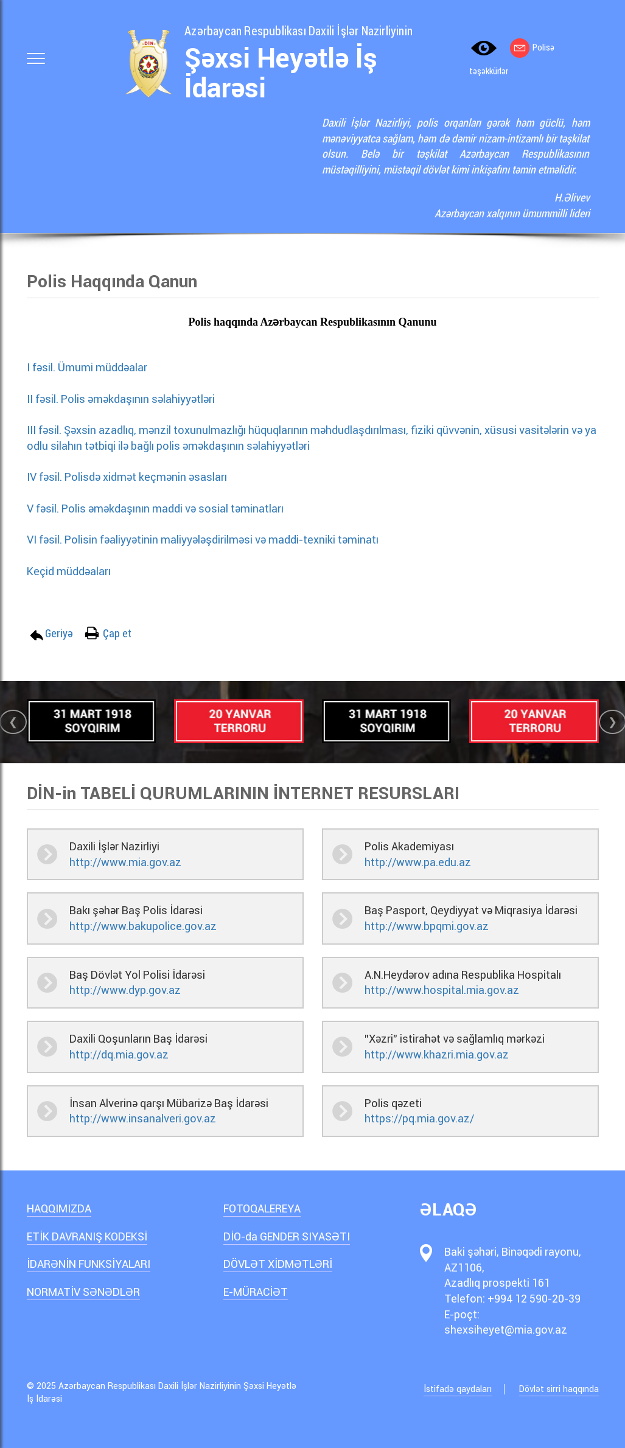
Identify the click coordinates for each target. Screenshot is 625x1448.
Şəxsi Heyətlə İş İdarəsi (280, 73)
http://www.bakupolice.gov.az (143, 926)
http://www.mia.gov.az (125, 862)
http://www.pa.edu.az (418, 862)
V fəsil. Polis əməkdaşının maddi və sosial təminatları (160, 508)
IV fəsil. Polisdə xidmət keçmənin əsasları (131, 476)
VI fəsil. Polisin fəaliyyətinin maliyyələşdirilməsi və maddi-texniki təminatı (207, 539)
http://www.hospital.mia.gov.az (442, 990)
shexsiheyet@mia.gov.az (505, 1329)
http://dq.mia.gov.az (119, 1054)
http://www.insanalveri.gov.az (142, 1118)
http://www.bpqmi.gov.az (427, 926)
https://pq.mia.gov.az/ (419, 1118)
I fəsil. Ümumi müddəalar (87, 367)
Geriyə (59, 633)
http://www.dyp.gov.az (125, 990)
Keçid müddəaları (73, 571)
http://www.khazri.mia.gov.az (437, 1054)
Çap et (117, 633)
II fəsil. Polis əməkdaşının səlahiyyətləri (125, 399)
